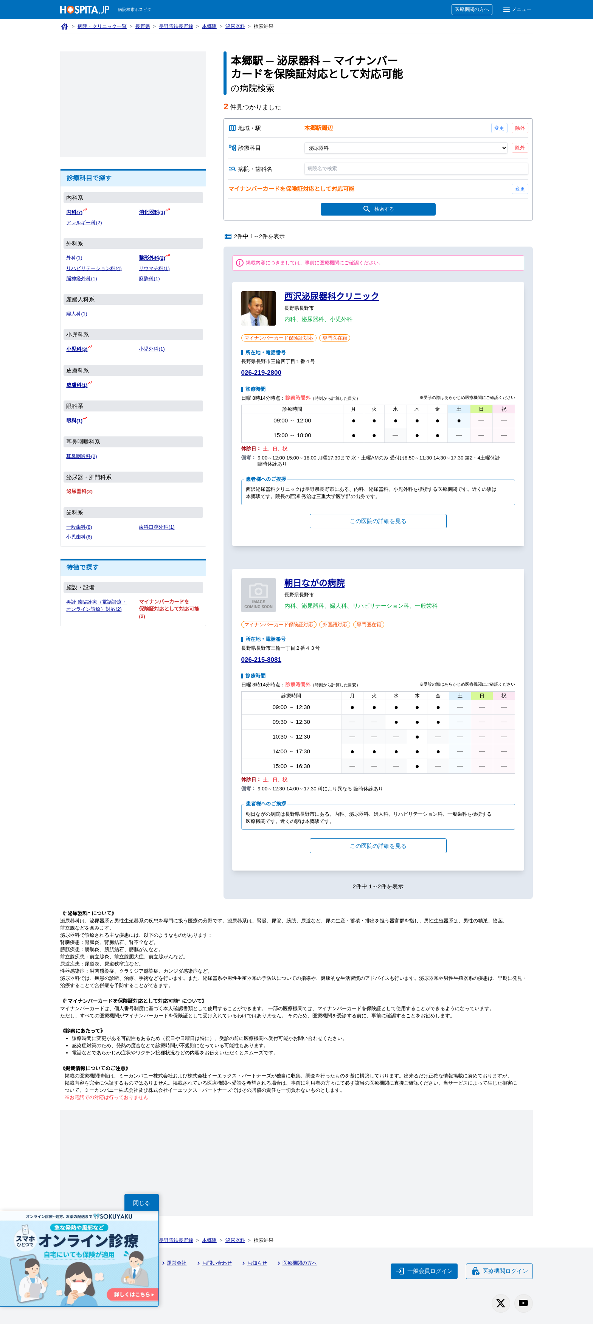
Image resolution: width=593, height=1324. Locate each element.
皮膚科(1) (76, 385)
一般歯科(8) (79, 527)
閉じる (141, 1203)
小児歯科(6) (79, 537)
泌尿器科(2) (79, 491)
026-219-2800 (261, 372)
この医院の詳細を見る (378, 521)
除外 (520, 128)
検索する (378, 209)
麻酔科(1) (149, 278)
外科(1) (74, 258)
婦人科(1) (76, 314)
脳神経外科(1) (81, 278)
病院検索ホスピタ (134, 9)
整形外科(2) (152, 258)
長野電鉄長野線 (176, 26)
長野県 (142, 26)
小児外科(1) (152, 349)
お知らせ (253, 1263)
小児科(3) (76, 349)
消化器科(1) (152, 212)
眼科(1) (74, 421)
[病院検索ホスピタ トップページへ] (84, 10)
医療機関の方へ (472, 9)
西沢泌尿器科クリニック (331, 296)
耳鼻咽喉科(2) (81, 456)
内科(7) (74, 212)
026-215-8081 (261, 659)
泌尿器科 (235, 26)
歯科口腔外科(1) (156, 527)
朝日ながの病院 (314, 583)
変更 (499, 128)
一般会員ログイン (424, 1271)
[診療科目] (405, 148)
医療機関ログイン (499, 1271)
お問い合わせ (213, 1263)
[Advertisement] (133, 104)
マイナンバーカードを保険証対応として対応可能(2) (169, 609)
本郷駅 (209, 26)
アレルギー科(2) (84, 222)
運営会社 (173, 1263)
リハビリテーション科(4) (93, 268)
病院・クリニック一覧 (102, 26)
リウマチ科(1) (154, 268)
